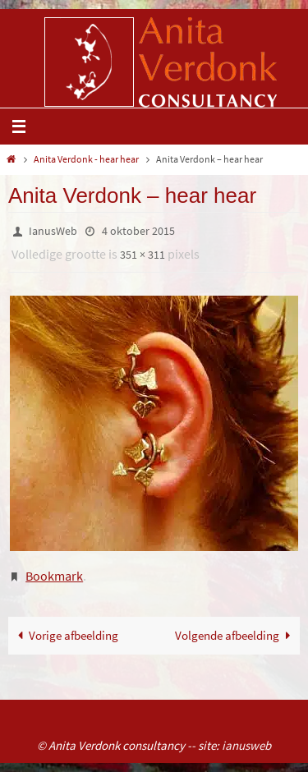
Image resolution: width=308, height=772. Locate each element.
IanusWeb (53, 230)
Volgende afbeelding (236, 635)
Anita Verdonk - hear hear (86, 159)
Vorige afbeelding (64, 635)
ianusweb (246, 745)
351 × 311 (142, 254)
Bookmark (54, 576)
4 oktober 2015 (138, 230)
